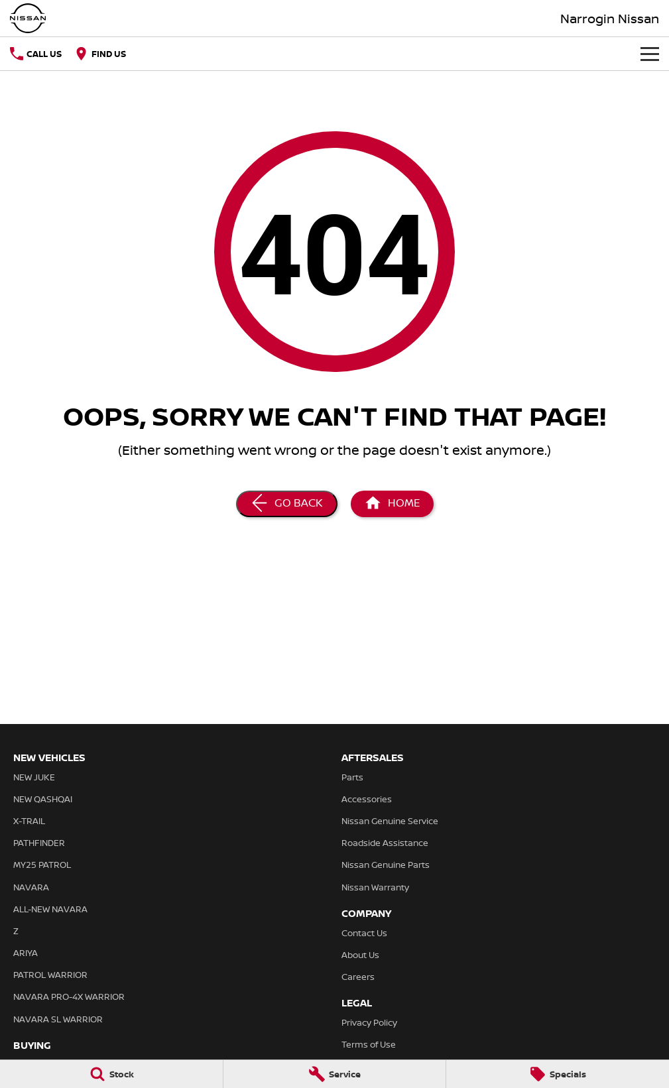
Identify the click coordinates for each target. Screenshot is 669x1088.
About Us (360, 955)
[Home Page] (392, 504)
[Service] (334, 1074)
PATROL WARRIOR (50, 975)
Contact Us (364, 933)
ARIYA (25, 953)
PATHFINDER (39, 843)
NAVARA (31, 887)
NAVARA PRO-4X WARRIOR (69, 996)
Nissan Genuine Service (389, 821)
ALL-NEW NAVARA (50, 909)
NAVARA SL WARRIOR (58, 1019)
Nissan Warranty (375, 887)
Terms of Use (368, 1044)
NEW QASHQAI (42, 799)
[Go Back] (286, 504)
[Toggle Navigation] (649, 53)
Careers (358, 977)
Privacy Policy (369, 1022)
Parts (352, 777)
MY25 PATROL (42, 865)
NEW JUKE (34, 777)
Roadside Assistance (384, 843)
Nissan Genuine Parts (385, 865)
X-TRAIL (29, 821)
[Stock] (111, 1074)
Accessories (366, 799)
